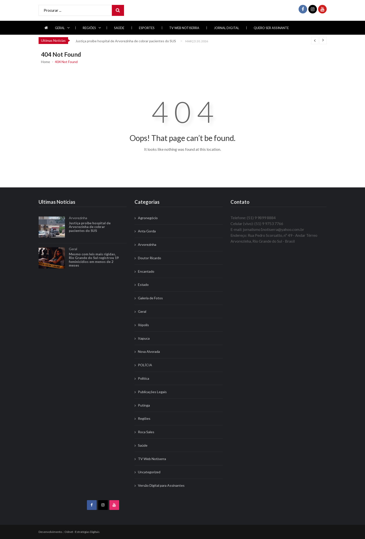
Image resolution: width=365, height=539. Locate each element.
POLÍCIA (145, 365)
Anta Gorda (147, 231)
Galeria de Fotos (150, 298)
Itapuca (144, 338)
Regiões (89, 28)
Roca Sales (146, 432)
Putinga (144, 405)
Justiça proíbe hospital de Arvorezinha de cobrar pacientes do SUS (125, 41)
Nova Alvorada (149, 351)
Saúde (119, 28)
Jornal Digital (226, 28)
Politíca (143, 378)
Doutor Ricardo (149, 258)
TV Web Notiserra (184, 28)
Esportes (147, 28)
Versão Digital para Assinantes (161, 485)
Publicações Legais (152, 392)
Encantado (146, 271)
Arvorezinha (78, 225)
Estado (143, 284)
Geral (60, 28)
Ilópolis (143, 325)
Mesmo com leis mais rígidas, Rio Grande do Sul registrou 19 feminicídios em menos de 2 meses (94, 267)
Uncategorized (149, 472)
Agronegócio (148, 218)
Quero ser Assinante (271, 28)
